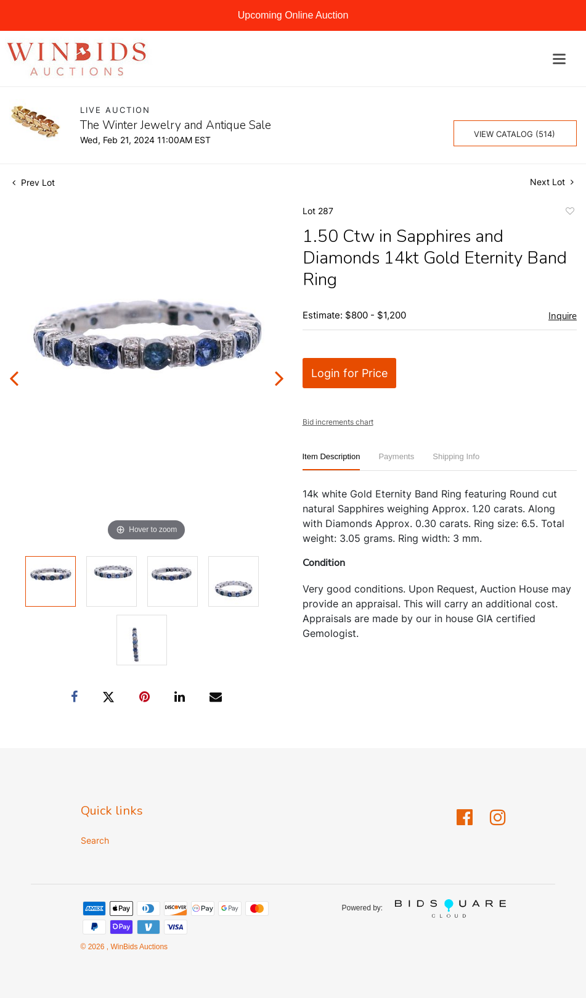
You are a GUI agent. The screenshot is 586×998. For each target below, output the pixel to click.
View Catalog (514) (514, 134)
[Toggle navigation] (559, 59)
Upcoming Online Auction (293, 15)
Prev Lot (33, 182)
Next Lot (552, 182)
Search (95, 840)
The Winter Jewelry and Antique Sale (175, 125)
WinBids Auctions (138, 946)
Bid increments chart (338, 421)
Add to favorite (569, 213)
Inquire (562, 316)
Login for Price (349, 373)
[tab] (331, 461)
